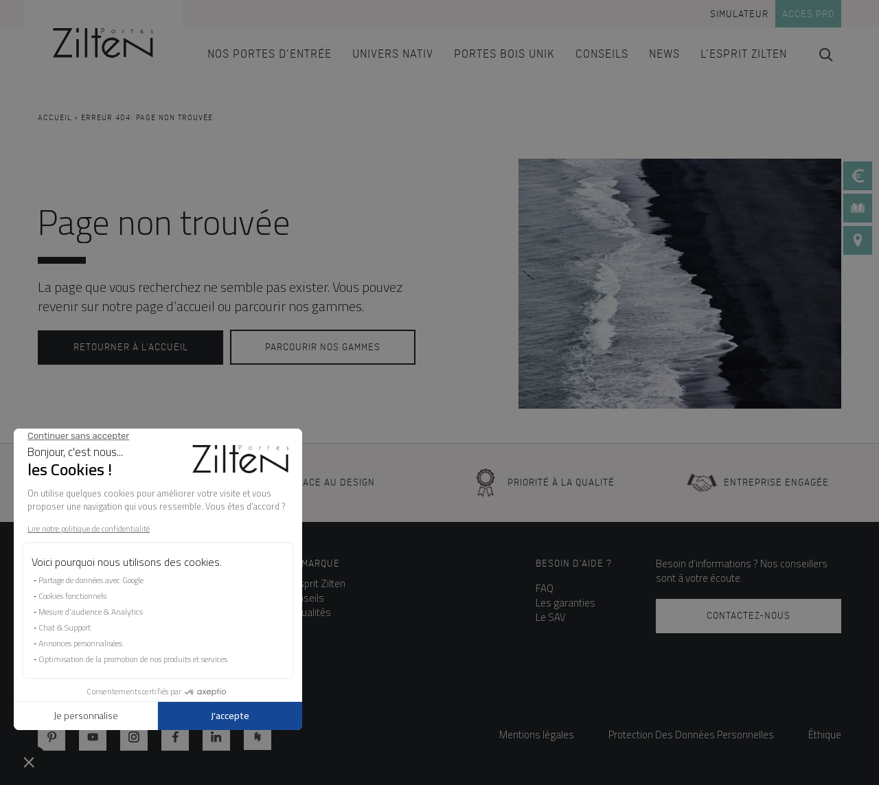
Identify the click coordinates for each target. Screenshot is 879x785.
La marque (313, 563)
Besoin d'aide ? (574, 563)
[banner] (103, 41)
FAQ (544, 588)
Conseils (305, 598)
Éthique (824, 734)
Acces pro (808, 14)
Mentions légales (536, 734)
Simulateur (739, 14)
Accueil (55, 118)
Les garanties (565, 602)
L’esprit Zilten (316, 583)
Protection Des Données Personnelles (691, 734)
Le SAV (551, 617)
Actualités (309, 612)
